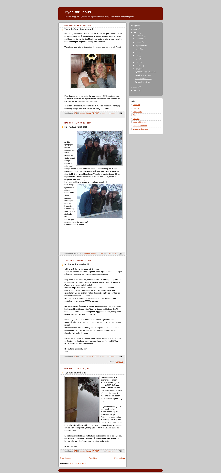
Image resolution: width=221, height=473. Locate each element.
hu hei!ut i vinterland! (76, 264)
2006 (135, 87)
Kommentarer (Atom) (78, 463)
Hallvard (136, 119)
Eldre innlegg (119, 458)
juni (137, 52)
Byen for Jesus (78, 12)
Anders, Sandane (140, 126)
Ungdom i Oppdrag (140, 129)
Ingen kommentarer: (110, 113)
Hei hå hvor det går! (75, 127)
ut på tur (119, 362)
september (140, 46)
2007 (135, 33)
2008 (135, 29)
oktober (139, 42)
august (138, 49)
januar (138, 69)
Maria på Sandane (140, 122)
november (140, 39)
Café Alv (136, 108)
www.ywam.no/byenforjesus (122, 17)
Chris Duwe (137, 112)
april (137, 59)
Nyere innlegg (65, 458)
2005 (135, 90)
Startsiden (93, 458)
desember (140, 36)
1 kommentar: (112, 253)
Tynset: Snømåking (75, 372)
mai (137, 56)
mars (138, 62)
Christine (136, 115)
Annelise (136, 105)
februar (139, 66)
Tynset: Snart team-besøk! (79, 29)
